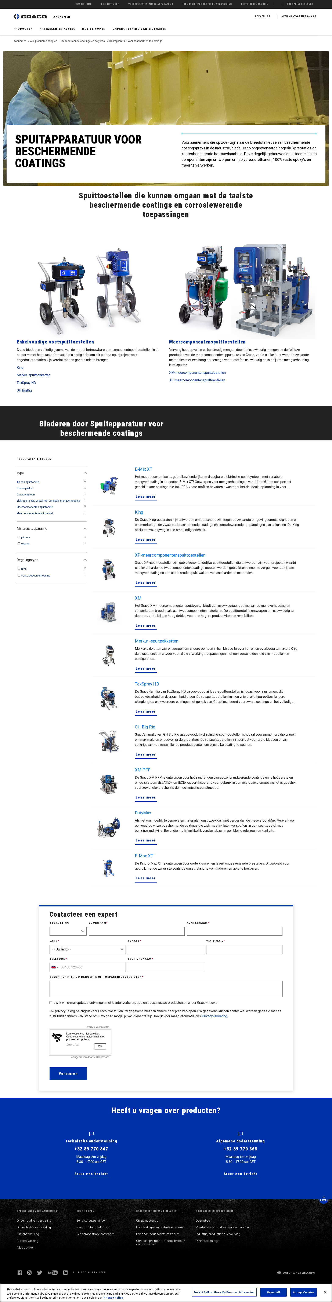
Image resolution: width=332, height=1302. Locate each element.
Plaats (134, 940)
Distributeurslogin (207, 1241)
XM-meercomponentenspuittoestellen (197, 373)
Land (54, 940)
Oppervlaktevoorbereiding (34, 1227)
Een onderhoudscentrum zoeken (158, 1234)
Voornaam (98, 922)
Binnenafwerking (28, 1234)
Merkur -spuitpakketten (156, 641)
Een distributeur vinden (91, 1220)
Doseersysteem (26, 494)
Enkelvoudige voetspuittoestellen (55, 342)
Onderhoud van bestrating (34, 1220)
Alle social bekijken (89, 1272)
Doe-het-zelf (204, 1220)
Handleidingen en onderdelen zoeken (160, 1227)
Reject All (273, 1292)
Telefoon (58, 958)
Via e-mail (215, 940)
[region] (166, 1292)
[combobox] (54, 967)
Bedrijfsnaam (140, 958)
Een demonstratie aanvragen (95, 1234)
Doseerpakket (25, 488)
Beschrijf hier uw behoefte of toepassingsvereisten (97, 976)
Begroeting (59, 922)
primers (25, 537)
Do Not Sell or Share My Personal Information (224, 1292)
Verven (25, 544)
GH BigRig (24, 390)
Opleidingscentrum (148, 1220)
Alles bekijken (25, 1247)
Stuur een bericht (91, 1174)
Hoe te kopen (94, 28)
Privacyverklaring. (215, 1016)
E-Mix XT (143, 469)
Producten (23, 28)
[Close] (325, 1292)
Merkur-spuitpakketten (33, 375)
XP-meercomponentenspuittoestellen (197, 380)
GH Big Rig (145, 727)
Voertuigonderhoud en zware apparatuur (223, 1227)
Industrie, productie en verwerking (218, 1234)
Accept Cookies (303, 1292)
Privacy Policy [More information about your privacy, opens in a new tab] (113, 1297)
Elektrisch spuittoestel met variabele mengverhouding (48, 500)
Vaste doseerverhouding (35, 575)
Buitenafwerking (27, 1241)
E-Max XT (144, 855)
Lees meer (146, 497)
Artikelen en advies (57, 28)
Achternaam (198, 922)
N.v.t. (24, 568)
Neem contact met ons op (93, 1227)
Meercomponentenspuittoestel (35, 513)
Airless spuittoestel (28, 482)
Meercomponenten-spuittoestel (35, 507)
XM (138, 598)
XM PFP (143, 769)
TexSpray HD (26, 383)
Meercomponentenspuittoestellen (207, 342)
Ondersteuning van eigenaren (139, 28)
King (20, 367)
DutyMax (143, 812)
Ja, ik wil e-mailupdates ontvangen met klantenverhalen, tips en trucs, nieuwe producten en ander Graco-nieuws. (136, 1003)
